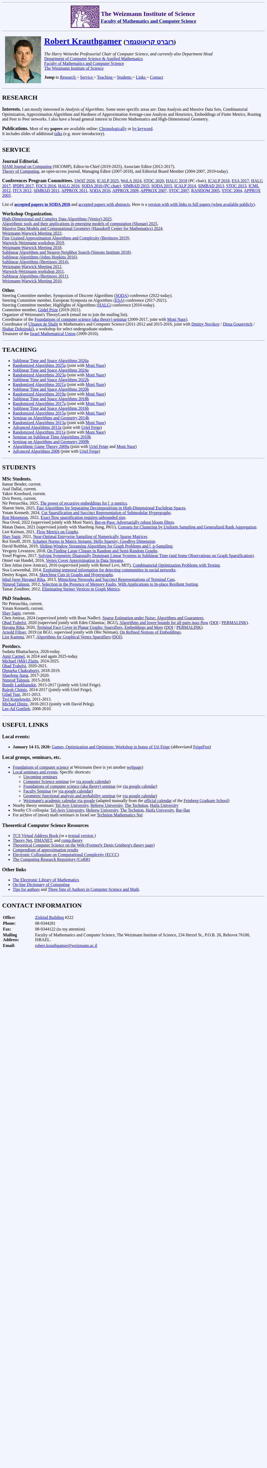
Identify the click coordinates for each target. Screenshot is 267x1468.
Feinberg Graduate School (206, 800)
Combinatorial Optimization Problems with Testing (176, 565)
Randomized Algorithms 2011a (39, 432)
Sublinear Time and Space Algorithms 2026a (51, 360)
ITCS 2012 (22, 190)
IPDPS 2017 (23, 186)
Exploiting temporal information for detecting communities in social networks (109, 570)
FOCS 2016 (46, 186)
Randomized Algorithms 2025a (39, 365)
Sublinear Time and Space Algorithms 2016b (51, 408)
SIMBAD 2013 (211, 186)
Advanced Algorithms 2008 (36, 451)
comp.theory (72, 840)
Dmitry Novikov (206, 324)
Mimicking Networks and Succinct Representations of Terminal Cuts (116, 579)
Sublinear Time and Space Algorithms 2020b (51, 389)
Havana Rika (13, 627)
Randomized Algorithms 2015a (39, 413)
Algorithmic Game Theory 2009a (41, 446)
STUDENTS (19, 467)
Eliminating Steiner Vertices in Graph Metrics (81, 589)
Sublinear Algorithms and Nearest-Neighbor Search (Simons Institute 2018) (66, 252)
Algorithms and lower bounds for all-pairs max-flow (163, 622)
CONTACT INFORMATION (42, 905)
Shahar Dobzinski (17, 329)
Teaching (105, 77)
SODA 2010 (100, 190)
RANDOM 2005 (205, 190)
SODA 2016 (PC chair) (101, 186)
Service (87, 77)
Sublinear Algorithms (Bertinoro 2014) (35, 262)
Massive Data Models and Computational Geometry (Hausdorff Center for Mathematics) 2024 (82, 228)
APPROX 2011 (74, 190)
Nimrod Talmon (15, 584)
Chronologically (113, 128)
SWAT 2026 (84, 181)
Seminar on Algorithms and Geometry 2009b (51, 441)
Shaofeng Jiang (15, 675)
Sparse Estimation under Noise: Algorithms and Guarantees (153, 618)
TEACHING (19, 349)
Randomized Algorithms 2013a (39, 422)
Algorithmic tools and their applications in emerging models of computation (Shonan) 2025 (79, 223)
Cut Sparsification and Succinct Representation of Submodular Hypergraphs (106, 512)
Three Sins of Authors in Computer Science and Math (93, 889)
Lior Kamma (13, 637)
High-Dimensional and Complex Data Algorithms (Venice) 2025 (57, 219)
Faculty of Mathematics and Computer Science (148, 21)
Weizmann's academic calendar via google (59, 800)
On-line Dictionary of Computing (41, 884)
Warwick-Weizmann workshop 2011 (33, 271)
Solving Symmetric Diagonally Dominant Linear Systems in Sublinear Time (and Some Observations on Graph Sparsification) (145, 555)
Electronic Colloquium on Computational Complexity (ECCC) (66, 854)
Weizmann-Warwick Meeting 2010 (31, 281)
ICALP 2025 (108, 181)
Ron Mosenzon (15, 517)
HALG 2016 (68, 186)
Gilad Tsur (11, 694)
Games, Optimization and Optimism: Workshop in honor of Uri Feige (111, 747)
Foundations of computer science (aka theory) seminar (80, 319)
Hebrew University (107, 805)
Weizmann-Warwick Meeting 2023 (31, 233)
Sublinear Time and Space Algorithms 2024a (51, 370)
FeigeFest (201, 747)
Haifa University (164, 805)
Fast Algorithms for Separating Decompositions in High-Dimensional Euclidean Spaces (111, 508)
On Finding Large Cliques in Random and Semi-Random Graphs (102, 551)
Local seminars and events (35, 772)
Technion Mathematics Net (120, 815)
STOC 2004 (232, 190)
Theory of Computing (20, 171)
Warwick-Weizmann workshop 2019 (33, 243)
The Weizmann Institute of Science (74, 68)
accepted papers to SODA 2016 (42, 204)
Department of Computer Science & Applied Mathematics (93, 58)
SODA (121, 295)
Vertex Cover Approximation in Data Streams (84, 560)
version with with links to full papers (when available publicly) (201, 204)
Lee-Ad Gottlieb (16, 708)
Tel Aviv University (71, 805)
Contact (156, 77)
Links (141, 77)
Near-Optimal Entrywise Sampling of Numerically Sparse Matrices (90, 536)
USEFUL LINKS (25, 724)
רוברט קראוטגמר (150, 41)
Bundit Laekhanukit (19, 685)
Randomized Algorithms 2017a (39, 403)
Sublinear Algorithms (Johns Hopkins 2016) (39, 257)
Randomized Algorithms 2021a (39, 384)
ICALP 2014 (185, 186)
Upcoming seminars (40, 777)
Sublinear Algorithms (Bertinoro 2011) (35, 276)
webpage (134, 767)
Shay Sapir (11, 536)
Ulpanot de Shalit (43, 324)
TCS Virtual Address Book (36, 835)
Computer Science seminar (46, 781)
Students (124, 77)
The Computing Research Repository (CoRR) (51, 859)
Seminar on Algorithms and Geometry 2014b (51, 418)
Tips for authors (26, 889)
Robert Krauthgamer (83, 41)
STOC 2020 (154, 181)
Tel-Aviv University (67, 810)
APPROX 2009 (125, 190)
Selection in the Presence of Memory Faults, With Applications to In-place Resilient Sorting (120, 584)
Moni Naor (176, 319)
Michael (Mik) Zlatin (20, 661)
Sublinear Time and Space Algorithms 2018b (51, 399)
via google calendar (92, 781)
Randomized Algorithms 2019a (39, 394)
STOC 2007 (179, 190)
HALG (104, 305)
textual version (81, 835)
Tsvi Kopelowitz (16, 699)
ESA (119, 300)
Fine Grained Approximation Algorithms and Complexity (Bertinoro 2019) (65, 238)
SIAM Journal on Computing (27, 166)
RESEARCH (19, 97)
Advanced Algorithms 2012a (37, 427)
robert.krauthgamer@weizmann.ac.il (66, 945)
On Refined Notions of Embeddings (150, 632)
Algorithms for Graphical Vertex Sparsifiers (73, 637)
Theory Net (22, 840)
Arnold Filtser (14, 632)
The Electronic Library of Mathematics (46, 880)
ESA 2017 (240, 181)
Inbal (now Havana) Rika (23, 579)
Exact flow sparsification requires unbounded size (83, 517)
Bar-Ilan (183, 810)
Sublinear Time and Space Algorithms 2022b (51, 379)
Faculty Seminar (37, 791)
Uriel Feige (90, 427)
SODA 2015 (161, 186)
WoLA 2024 (131, 181)
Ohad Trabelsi (14, 622)
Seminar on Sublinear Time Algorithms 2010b (52, 437)
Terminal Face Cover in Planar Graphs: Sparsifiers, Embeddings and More (100, 627)
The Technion (136, 805)
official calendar (158, 800)
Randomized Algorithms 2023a (39, 375)
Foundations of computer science (41, 767)
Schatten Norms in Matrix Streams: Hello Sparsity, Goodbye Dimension (94, 541)
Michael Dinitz (15, 704)
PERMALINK (234, 622)
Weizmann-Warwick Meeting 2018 (31, 247)
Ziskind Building (49, 917)
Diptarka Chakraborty (20, 670)
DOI (214, 622)
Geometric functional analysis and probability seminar (69, 796)
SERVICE (16, 149)
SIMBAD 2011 (47, 190)
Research (68, 77)
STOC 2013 (236, 186)
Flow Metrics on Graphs (57, 532)
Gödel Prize (48, 310)
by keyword (142, 128)
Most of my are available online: (50, 128)
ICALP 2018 (219, 181)
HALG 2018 (176, 181)
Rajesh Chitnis (14, 689)
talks (58, 133)
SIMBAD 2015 (136, 186)
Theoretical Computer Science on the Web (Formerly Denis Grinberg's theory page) (84, 845)
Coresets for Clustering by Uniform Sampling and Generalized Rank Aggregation (187, 527)
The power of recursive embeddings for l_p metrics (83, 503)
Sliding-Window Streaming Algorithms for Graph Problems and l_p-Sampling (106, 546)
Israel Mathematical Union (53, 333)
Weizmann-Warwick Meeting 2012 (31, 266)
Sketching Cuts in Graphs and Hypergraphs (76, 574)
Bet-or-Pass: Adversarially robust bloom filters (134, 522)
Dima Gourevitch (238, 324)
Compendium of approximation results (45, 850)
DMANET (43, 840)
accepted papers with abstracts (104, 204)
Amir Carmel (13, 656)
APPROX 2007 (153, 190)
